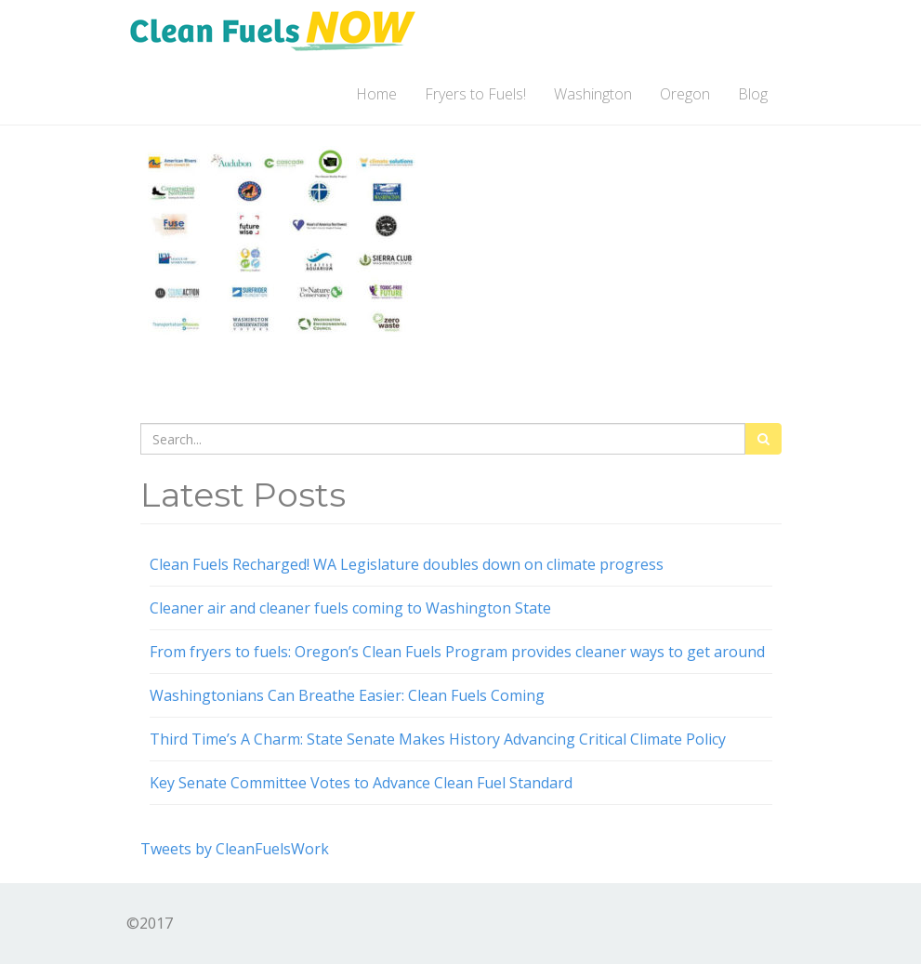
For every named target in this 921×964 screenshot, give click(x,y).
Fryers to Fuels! (475, 94)
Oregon (685, 94)
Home (376, 94)
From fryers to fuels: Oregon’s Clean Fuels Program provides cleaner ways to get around (457, 651)
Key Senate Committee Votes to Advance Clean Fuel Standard (361, 783)
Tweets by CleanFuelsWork (234, 849)
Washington (593, 94)
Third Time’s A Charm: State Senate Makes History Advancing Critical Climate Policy (438, 739)
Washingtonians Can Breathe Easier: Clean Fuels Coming (347, 695)
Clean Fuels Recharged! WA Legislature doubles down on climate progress (407, 564)
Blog (753, 94)
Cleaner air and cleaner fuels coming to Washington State (350, 608)
